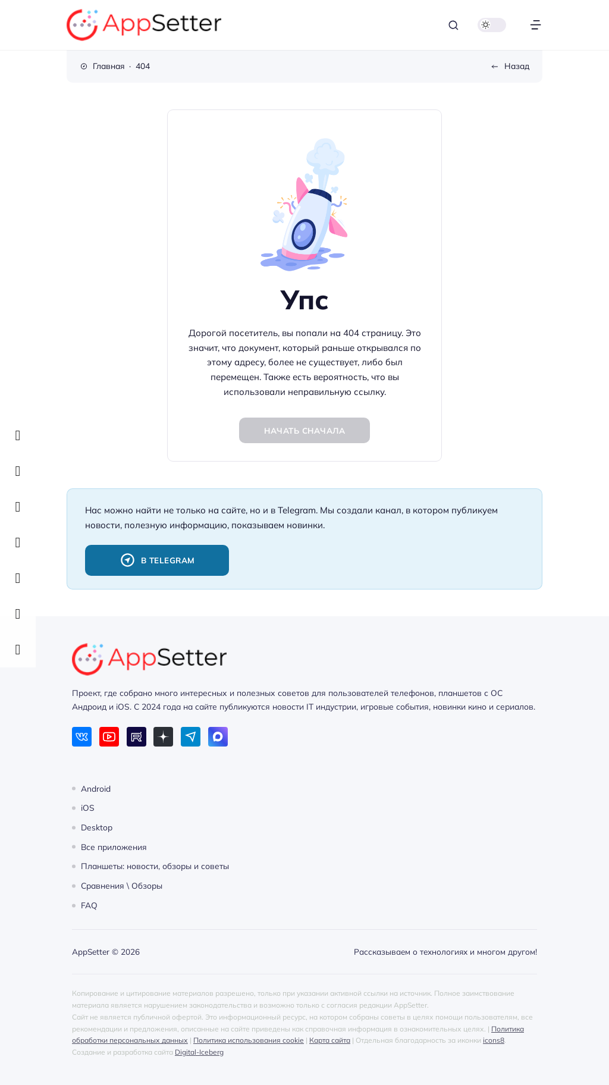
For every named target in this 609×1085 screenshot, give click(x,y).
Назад (516, 66)
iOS (88, 807)
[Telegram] (190, 737)
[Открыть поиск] (453, 25)
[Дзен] (163, 737)
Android (96, 788)
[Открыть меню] (535, 25)
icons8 (493, 1040)
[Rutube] (136, 737)
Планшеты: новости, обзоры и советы (155, 866)
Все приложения (114, 846)
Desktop (96, 827)
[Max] (218, 737)
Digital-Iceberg (199, 1052)
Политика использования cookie (248, 1040)
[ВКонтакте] (82, 737)
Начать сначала (304, 430)
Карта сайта (329, 1040)
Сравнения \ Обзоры (121, 885)
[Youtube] (109, 737)
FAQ (89, 905)
